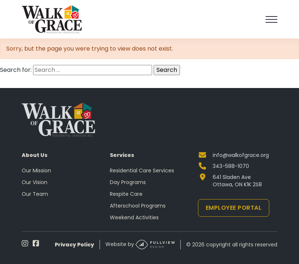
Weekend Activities (134, 217)
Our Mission (36, 170)
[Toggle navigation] (271, 19)
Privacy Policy (74, 244)
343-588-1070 (231, 166)
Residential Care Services (142, 170)
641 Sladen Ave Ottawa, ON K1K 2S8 (237, 180)
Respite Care (126, 194)
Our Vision (34, 182)
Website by (140, 244)
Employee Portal (234, 207)
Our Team (35, 194)
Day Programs (128, 182)
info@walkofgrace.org (241, 155)
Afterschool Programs (138, 205)
